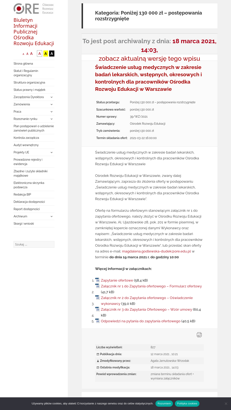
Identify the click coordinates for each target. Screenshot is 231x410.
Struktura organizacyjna (29, 82)
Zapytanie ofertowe (117, 280)
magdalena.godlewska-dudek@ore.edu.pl (156, 251)
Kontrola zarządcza (26, 137)
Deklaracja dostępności (29, 201)
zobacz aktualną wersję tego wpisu (149, 58)
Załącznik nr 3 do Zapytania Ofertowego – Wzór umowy (146, 309)
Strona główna (23, 63)
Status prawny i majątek (29, 89)
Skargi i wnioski (23, 223)
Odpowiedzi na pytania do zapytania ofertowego (140, 321)
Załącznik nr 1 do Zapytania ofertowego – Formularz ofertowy (151, 286)
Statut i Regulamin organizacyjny (25, 73)
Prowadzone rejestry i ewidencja (27, 162)
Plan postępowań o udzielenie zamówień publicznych (33, 128)
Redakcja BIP (22, 194)
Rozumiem (164, 403)
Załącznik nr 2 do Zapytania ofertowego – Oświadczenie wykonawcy (147, 301)
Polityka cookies (187, 403)
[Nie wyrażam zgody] (226, 403)
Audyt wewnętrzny (26, 145)
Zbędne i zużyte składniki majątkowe (30, 173)
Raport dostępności (26, 209)
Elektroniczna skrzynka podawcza (28, 185)
